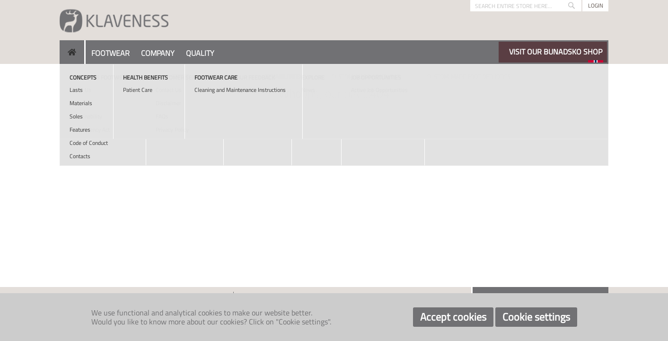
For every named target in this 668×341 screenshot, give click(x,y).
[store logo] (114, 20)
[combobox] (525, 5)
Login (595, 5)
